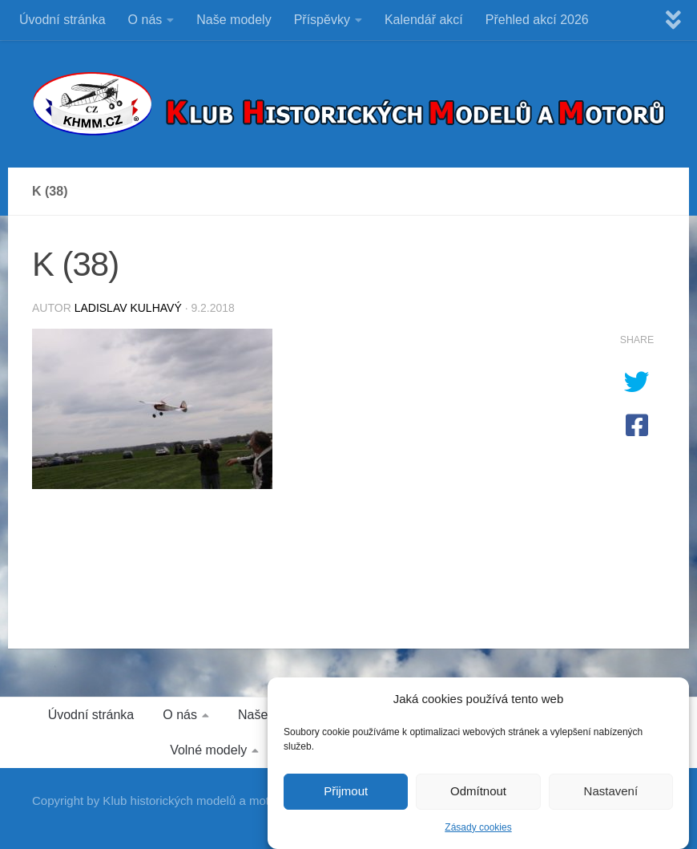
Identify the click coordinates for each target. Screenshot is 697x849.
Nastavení (611, 796)
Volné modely (208, 750)
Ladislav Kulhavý (128, 307)
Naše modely (233, 19)
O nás (145, 19)
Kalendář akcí (424, 19)
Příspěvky (322, 19)
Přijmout (346, 796)
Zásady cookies (478, 831)
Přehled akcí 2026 (537, 19)
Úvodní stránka (62, 19)
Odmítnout (478, 796)
